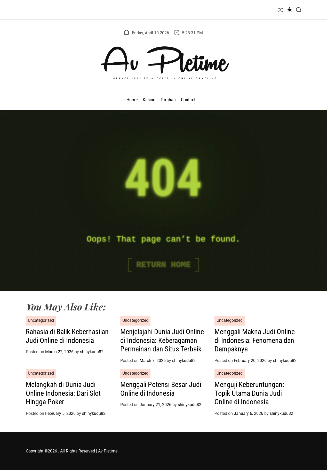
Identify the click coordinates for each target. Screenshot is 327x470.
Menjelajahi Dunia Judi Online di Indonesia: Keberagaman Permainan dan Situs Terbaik (162, 340)
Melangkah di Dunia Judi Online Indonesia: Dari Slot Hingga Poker (63, 393)
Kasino (149, 99)
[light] (289, 10)
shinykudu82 (91, 351)
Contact (188, 99)
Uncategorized (41, 320)
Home (131, 99)
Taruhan (168, 99)
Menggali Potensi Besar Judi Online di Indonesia (160, 389)
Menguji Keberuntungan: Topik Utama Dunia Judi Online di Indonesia (249, 393)
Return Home (163, 264)
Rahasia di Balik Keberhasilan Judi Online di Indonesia (67, 336)
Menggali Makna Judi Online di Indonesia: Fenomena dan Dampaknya (254, 340)
